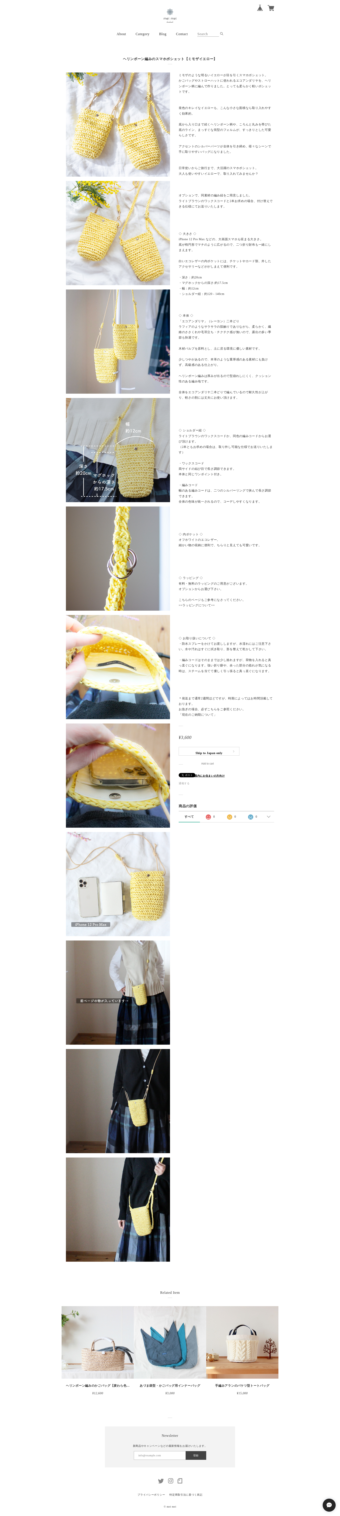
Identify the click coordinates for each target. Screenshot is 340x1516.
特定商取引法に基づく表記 (185, 1494)
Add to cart (207, 763)
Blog (163, 34)
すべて (189, 816)
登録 (195, 1455)
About (121, 34)
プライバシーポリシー (151, 1494)
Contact (182, 34)
